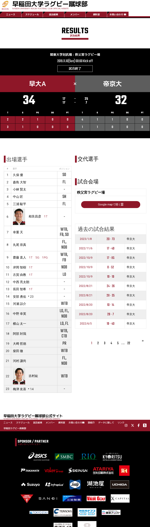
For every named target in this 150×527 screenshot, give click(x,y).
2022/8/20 (85, 304)
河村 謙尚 (19, 361)
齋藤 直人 (19, 257)
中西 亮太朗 (21, 282)
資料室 (96, 14)
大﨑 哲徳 (19, 343)
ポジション (64, 168)
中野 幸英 (19, 313)
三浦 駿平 (19, 204)
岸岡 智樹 (19, 267)
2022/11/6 (85, 248)
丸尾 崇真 (19, 245)
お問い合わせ (118, 14)
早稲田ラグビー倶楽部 (14, 428)
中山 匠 (18, 196)
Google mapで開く (110, 204)
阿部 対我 (19, 333)
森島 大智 (19, 182)
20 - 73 (111, 239)
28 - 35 (111, 295)
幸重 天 (18, 232)
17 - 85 (110, 258)
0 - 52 (110, 267)
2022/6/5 (86, 323)
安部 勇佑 (19, 296)
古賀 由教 (19, 274)
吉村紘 (33, 376)
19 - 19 (110, 276)
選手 (15, 168)
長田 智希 (19, 289)
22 (128, 343)
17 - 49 (110, 248)
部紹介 (91, 422)
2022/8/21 (85, 286)
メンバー (74, 14)
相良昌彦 (35, 216)
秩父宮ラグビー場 (87, 54)
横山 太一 (19, 323)
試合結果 (53, 14)
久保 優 (18, 175)
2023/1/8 (86, 239)
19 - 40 (110, 323)
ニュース (10, 14)
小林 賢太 (19, 189)
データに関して (106, 422)
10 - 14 (110, 305)
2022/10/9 (85, 257)
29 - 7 (110, 314)
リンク (121, 422)
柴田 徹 (18, 351)
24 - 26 (111, 286)
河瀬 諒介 (19, 304)
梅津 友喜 (19, 389)
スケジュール (32, 14)
